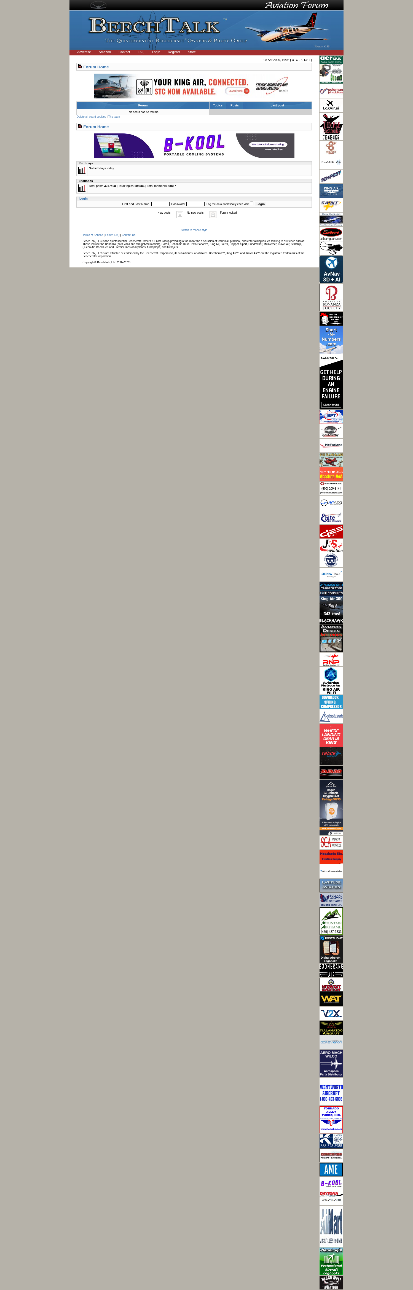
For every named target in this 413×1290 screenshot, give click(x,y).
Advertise (84, 52)
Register (174, 52)
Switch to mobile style (194, 230)
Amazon (105, 52)
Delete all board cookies (91, 116)
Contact (124, 52)
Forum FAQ (112, 235)
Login (156, 52)
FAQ (141, 52)
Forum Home (96, 67)
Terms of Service (92, 235)
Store (192, 52)
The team (114, 116)
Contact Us (128, 235)
